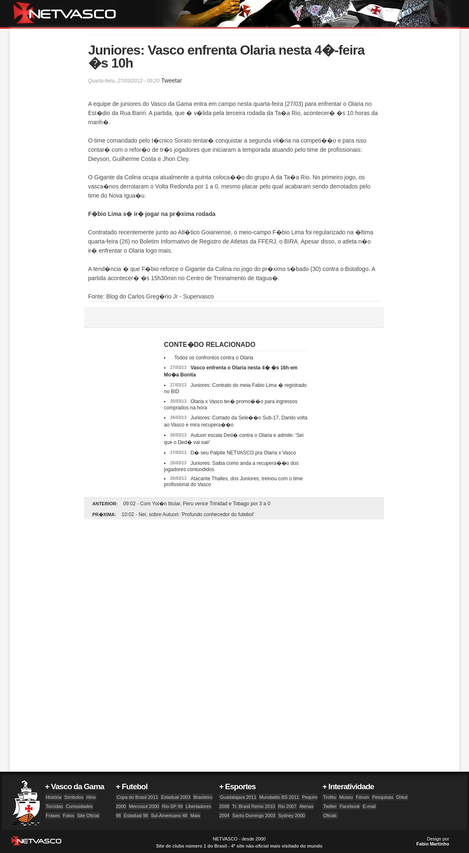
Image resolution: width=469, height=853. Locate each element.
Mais (195, 815)
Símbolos (73, 797)
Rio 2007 (287, 806)
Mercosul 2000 (144, 806)
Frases (53, 815)
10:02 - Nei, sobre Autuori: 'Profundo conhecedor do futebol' (188, 514)
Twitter (330, 806)
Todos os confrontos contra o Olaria (214, 358)
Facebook (349, 806)
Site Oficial (88, 815)
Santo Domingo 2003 (253, 815)
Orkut (401, 797)
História (53, 797)
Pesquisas (382, 797)
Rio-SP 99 (172, 806)
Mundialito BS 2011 (279, 797)
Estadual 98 (136, 815)
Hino (91, 797)
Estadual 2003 (175, 797)
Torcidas (54, 806)
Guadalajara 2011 (238, 797)
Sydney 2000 (291, 815)
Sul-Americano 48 (169, 815)
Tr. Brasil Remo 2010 (253, 806)
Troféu (329, 797)
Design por (433, 841)
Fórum (362, 797)
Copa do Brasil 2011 (137, 797)
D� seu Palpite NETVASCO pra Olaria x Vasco (243, 453)
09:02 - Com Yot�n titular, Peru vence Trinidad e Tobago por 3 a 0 (196, 504)
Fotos (69, 815)
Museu (346, 797)
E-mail (369, 806)
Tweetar (171, 80)
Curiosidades (79, 806)
